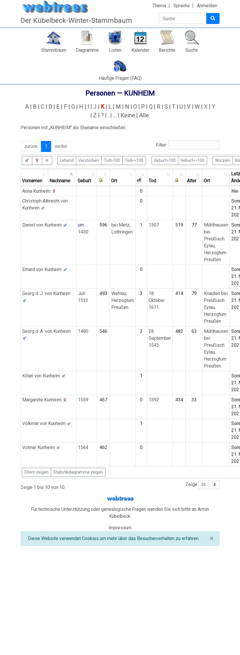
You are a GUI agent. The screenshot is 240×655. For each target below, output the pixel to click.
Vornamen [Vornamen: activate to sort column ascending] (32, 180)
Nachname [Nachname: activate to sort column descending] (59, 180)
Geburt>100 (165, 160)
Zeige (202, 484)
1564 (83, 447)
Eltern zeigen (36, 472)
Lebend (67, 160)
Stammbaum (53, 50)
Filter (188, 144)
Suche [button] (191, 50)
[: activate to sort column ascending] (103, 177)
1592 (154, 399)
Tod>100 (112, 160)
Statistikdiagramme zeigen (78, 472)
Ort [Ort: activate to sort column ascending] (114, 180)
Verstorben (88, 160)
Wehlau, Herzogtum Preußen (122, 300)
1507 (154, 225)
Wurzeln (222, 160)
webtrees (120, 499)
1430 (83, 232)
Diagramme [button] (87, 50)
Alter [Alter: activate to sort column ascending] (191, 180)
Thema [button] (159, 5)
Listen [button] (115, 50)
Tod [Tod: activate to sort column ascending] (152, 180)
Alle (144, 115)
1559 (83, 399)
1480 (83, 331)
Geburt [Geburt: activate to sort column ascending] (84, 180)
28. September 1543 (160, 338)
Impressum (120, 527)
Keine (128, 115)
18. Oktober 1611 (157, 300)
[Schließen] (211, 538)
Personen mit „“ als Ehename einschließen (72, 127)
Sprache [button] (181, 5)
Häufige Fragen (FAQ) (120, 78)
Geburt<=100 (193, 160)
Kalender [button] (140, 50)
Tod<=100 (134, 160)
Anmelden (207, 5)
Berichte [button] (167, 50)
